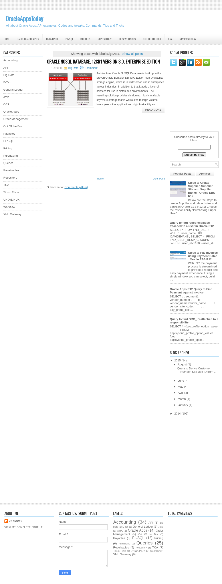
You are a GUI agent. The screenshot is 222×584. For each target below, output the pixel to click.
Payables (9, 133)
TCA (6, 185)
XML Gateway (12, 214)
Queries (8, 163)
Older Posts (159, 178)
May (181, 386)
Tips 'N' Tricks (127, 39)
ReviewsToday (188, 39)
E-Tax (7, 82)
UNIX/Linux (52, 39)
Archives (205, 173)
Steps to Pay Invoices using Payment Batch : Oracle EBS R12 (203, 256)
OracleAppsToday (24, 18)
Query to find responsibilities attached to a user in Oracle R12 (192, 224)
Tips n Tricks (11, 192)
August (183, 364)
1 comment (90, 68)
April (181, 392)
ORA (170, 39)
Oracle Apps (11, 111)
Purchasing (10, 155)
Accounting (10, 60)
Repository (104, 39)
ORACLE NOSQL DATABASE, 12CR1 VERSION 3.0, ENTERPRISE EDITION (103, 61)
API (5, 67)
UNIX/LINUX (11, 199)
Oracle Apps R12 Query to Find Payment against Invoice (191, 290)
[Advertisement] (21, 288)
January (183, 405)
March (182, 399)
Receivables (11, 170)
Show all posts (132, 54)
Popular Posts (182, 173)
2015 (178, 360)
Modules (85, 39)
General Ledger (13, 89)
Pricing (7, 148)
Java (6, 97)
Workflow (9, 207)
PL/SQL (69, 39)
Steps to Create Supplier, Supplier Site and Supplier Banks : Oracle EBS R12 (201, 189)
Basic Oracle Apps (28, 39)
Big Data (73, 68)
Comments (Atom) (76, 187)
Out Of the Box (152, 39)
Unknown (15, 521)
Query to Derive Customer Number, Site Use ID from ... (196, 370)
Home (7, 39)
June (181, 380)
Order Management (15, 119)
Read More (153, 109)
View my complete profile (23, 527)
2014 (178, 413)
